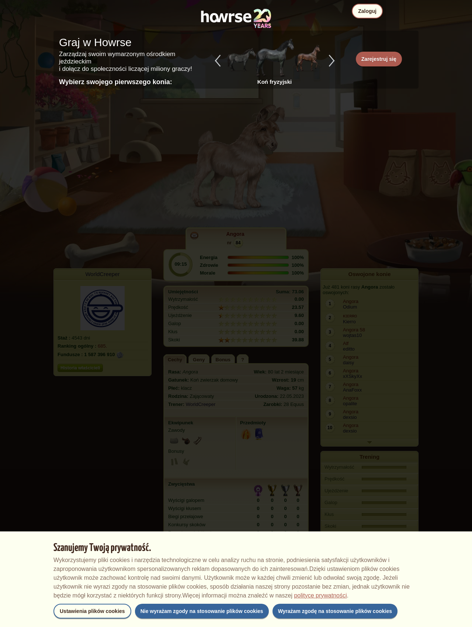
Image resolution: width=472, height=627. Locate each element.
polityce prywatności (320, 595)
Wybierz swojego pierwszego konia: (115, 82)
